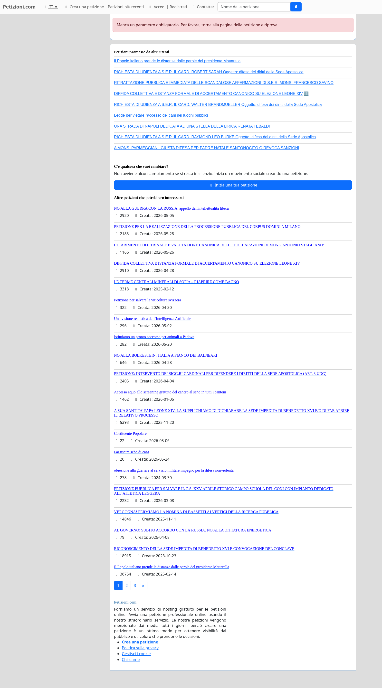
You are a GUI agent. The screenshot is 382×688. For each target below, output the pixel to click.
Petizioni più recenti (126, 6)
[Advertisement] (62, 87)
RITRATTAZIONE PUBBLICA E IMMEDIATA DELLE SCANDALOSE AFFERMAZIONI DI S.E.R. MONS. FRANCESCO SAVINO (224, 83)
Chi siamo (131, 659)
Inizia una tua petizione (233, 185)
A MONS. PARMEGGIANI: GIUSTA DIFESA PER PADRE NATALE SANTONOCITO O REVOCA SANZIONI (206, 148)
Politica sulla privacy (140, 648)
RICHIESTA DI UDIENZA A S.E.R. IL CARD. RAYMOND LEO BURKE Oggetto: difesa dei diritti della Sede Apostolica (215, 137)
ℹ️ (306, 94)
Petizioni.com (19, 6)
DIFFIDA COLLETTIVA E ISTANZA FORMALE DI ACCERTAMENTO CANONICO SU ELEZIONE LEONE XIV (208, 94)
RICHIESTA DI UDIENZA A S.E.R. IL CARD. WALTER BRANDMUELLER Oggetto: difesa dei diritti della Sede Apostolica (218, 104)
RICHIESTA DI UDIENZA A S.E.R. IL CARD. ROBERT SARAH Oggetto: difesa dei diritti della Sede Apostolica (209, 72)
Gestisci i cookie (136, 653)
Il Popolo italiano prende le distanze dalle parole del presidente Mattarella (177, 61)
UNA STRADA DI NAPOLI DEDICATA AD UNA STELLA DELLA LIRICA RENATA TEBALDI (192, 126)
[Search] (254, 6)
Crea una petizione (84, 6)
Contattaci (203, 6)
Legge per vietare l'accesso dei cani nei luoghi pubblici (161, 115)
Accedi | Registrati (167, 6)
